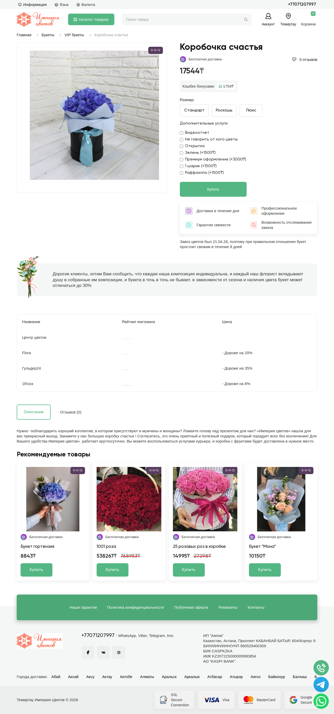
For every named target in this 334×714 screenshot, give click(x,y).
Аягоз (256, 676)
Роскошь (224, 110)
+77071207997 (302, 4)
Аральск (169, 676)
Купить (213, 189)
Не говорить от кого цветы (209, 139)
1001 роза (106, 546)
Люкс (251, 110)
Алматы (147, 676)
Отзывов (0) (70, 412)
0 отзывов (304, 59)
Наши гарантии (83, 607)
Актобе (126, 676)
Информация (32, 4)
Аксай (73, 676)
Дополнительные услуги (204, 123)
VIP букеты (74, 35)
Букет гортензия (37, 546)
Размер (187, 100)
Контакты (256, 607)
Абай (55, 676)
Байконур (276, 676)
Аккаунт (268, 24)
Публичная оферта (191, 607)
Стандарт (194, 110)
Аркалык (192, 676)
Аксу (90, 676)
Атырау (236, 676)
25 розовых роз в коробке (199, 546)
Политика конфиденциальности (135, 607)
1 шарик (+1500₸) (198, 166)
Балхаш (300, 676)
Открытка (192, 146)
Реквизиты (228, 607)
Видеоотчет (194, 133)
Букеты (48, 35)
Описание (34, 412)
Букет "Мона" (262, 546)
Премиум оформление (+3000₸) (213, 159)
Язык (61, 4)
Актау (107, 676)
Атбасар (214, 676)
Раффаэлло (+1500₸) (202, 173)
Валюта (85, 4)
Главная (24, 35)
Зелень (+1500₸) (198, 153)
